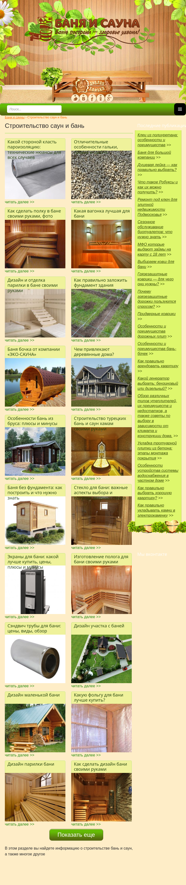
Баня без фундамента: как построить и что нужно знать (35, 490)
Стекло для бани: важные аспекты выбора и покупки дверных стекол (101, 490)
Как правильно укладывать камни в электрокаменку (156, 510)
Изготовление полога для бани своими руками (101, 559)
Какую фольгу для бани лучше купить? (98, 697)
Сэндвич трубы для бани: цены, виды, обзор (34, 628)
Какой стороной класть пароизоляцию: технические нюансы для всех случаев (34, 145)
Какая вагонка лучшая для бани (102, 213)
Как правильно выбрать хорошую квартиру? (155, 493)
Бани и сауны (14, 117)
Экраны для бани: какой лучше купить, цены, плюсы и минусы (33, 559)
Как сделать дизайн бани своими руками (100, 766)
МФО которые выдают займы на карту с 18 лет (154, 249)
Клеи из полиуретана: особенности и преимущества (158, 140)
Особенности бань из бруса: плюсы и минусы (32, 420)
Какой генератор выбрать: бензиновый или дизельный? (158, 383)
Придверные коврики (157, 314)
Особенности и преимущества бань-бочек (157, 349)
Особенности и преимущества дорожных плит (152, 331)
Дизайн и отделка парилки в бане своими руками (33, 283)
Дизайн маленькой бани (34, 695)
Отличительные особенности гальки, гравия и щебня (96, 145)
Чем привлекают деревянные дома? (94, 351)
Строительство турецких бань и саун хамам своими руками (100, 421)
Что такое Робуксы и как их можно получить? (158, 187)
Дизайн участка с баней (99, 626)
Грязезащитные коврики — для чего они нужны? (156, 279)
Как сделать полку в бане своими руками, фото (34, 213)
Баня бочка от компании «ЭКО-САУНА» (34, 351)
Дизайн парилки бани (31, 764)
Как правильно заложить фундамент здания (100, 282)
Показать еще (76, 834)
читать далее (19, 202)
